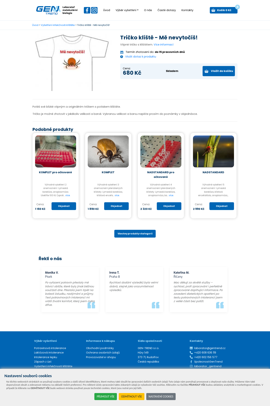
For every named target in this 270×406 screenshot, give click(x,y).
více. (67, 195)
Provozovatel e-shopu (101, 357)
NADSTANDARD (213, 172)
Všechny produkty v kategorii (135, 233)
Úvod (106, 10)
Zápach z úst (43, 361)
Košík (227, 9)
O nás (148, 10)
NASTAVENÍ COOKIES (161, 396)
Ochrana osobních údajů (103, 352)
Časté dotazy (167, 10)
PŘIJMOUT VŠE (106, 396)
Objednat (64, 206)
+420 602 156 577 (205, 357)
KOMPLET (108, 172)
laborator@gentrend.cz (209, 348)
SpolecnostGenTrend (208, 361)
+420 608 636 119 (205, 352)
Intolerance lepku (45, 357)
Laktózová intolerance (49, 352)
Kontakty (187, 10)
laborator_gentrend (207, 366)
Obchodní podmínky (100, 348)
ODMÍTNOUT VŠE (131, 396)
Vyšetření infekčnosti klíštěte (58, 25)
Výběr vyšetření (126, 10)
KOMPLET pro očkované (55, 172)
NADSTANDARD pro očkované (160, 174)
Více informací (163, 44)
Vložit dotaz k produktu (140, 56)
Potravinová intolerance (50, 348)
